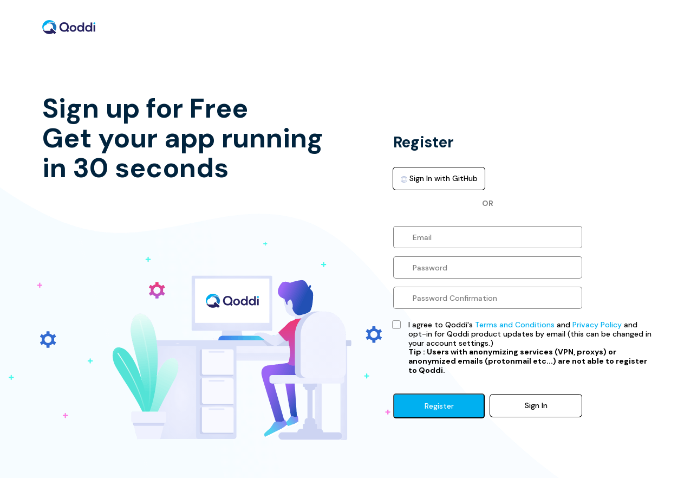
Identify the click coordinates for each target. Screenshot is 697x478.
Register (439, 406)
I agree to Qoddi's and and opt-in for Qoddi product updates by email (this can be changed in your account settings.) (530, 347)
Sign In (536, 405)
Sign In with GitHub (439, 178)
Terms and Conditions (515, 325)
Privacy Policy (597, 325)
